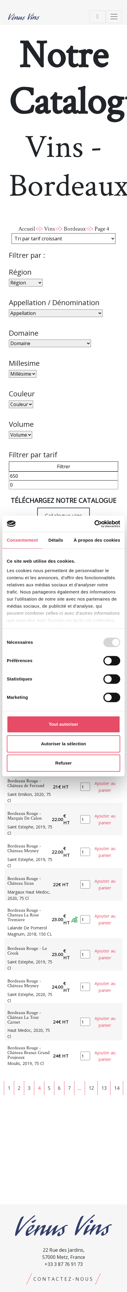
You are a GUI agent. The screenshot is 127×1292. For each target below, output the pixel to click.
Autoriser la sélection (63, 743)
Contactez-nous (63, 1279)
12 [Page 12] (91, 1088)
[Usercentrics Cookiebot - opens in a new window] (94, 524)
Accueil (26, 229)
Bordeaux (75, 229)
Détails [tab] (55, 540)
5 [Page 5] (49, 1088)
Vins (49, 229)
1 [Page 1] (9, 1088)
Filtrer (63, 466)
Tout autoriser (63, 724)
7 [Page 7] (69, 1088)
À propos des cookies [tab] (97, 540)
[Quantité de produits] (85, 787)
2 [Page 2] (19, 1088)
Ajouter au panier (105, 786)
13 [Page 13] (104, 1088)
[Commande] (63, 238)
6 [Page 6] (59, 1088)
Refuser (63, 762)
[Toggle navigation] (97, 16)
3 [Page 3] (29, 1088)
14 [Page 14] (116, 1088)
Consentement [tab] (22, 540)
